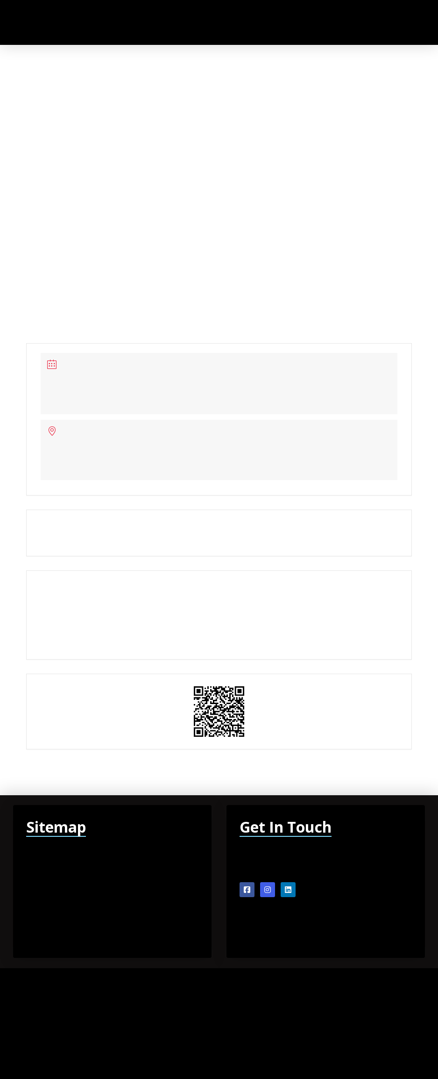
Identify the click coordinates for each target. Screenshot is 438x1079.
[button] (390, 22)
